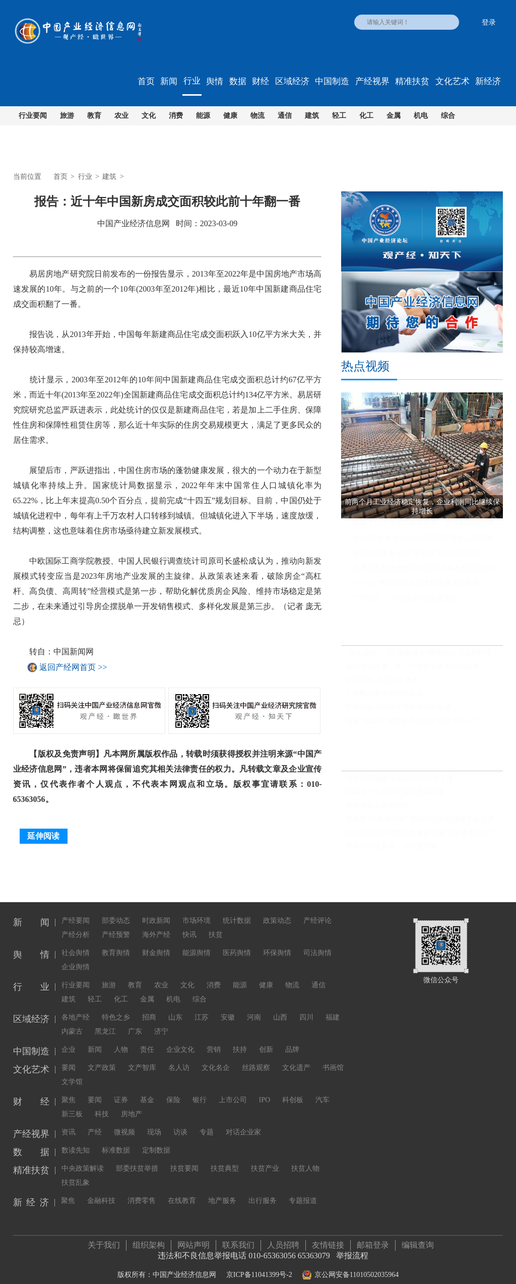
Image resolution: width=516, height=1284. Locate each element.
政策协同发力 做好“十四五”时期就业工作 (417, 556)
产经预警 (116, 923)
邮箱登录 (373, 1239)
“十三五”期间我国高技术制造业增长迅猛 (416, 586)
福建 (333, 1006)
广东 (135, 1020)
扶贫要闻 (184, 1157)
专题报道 (303, 1189)
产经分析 (75, 923)
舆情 (214, 81)
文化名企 (216, 1056)
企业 (68, 1038)
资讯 (68, 1121)
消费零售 (141, 1189)
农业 (121, 115)
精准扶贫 (412, 81)
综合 (448, 115)
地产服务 (222, 1189)
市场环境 (196, 909)
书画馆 (333, 1056)
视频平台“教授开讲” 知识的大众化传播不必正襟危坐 (424, 822)
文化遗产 (296, 1056)
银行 (199, 1089)
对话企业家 (243, 1121)
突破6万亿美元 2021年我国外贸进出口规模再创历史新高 (428, 541)
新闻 (168, 81)
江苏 (202, 1006)
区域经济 (292, 81)
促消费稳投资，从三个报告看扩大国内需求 (413, 669)
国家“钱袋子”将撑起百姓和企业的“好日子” (412, 723)
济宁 (161, 1020)
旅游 (67, 115)
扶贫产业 (265, 1157)
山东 (175, 1006)
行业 (192, 81)
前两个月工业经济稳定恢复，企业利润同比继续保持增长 (428, 525)
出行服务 (262, 1189)
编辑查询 (418, 1239)
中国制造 (332, 81)
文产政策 (102, 1056)
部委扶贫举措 (137, 1157)
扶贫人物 (305, 1157)
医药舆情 (237, 941)
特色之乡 (116, 1006)
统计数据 (237, 909)
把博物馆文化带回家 (377, 808)
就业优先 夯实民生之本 (382, 683)
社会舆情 (75, 941)
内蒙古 (72, 1020)
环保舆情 (277, 941)
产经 (95, 1121)
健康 (230, 115)
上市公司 (233, 1089)
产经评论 (317, 909)
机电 (421, 115)
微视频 (124, 1121)
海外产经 (156, 923)
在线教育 (182, 1189)
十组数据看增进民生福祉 (384, 696)
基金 (147, 1089)
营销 (214, 1038)
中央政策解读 (82, 1157)
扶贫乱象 (75, 1171)
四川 (306, 1006)
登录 (489, 22)
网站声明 (193, 1239)
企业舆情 (75, 956)
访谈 (180, 1121)
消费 (176, 115)
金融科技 (101, 1189)
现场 (154, 1121)
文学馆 (72, 1070)
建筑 (312, 115)
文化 (149, 115)
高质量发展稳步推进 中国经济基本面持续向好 (424, 571)
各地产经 (75, 1006)
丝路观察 (256, 1056)
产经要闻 (75, 909)
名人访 (178, 1056)
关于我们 (104, 1239)
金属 (393, 115)
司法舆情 (317, 941)
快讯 (189, 923)
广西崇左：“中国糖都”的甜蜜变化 (405, 601)
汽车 (322, 1089)
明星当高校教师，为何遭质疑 (391, 849)
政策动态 (277, 909)
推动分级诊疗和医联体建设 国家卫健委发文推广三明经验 (424, 835)
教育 (94, 115)
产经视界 (372, 81)
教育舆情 (116, 941)
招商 (149, 1006)
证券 (121, 1089)
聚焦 (68, 1089)
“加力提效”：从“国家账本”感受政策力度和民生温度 (424, 655)
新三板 (72, 1103)
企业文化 (180, 1038)
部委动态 (116, 909)
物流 (257, 115)
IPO (265, 1089)
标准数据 (116, 1139)
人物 (121, 1038)
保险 (173, 1089)
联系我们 (238, 1239)
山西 (280, 1006)
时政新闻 (156, 909)
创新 (266, 1038)
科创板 (292, 1089)
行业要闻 (33, 115)
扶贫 (216, 923)
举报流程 (352, 1249)
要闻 (68, 1056)
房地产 (131, 1103)
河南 (254, 1006)
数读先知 (75, 1139)
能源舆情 (196, 941)
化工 (366, 115)
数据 (237, 81)
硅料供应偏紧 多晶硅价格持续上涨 (400, 781)
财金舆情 (156, 941)
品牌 (292, 1038)
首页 (146, 81)
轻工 (339, 115)
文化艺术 (452, 81)
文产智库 (142, 1056)
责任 (147, 1038)
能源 (203, 115)
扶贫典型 (225, 1157)
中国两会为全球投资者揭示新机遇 (399, 710)
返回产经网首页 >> (73, 667)
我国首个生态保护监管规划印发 (395, 794)
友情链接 (328, 1239)
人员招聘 (283, 1239)
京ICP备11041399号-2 (259, 1268)
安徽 (228, 1006)
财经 (260, 81)
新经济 (488, 81)
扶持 (240, 1038)
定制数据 (156, 1139)
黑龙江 (105, 1020)
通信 (285, 115)
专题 (207, 1121)
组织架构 (149, 1239)
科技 (102, 1103)
